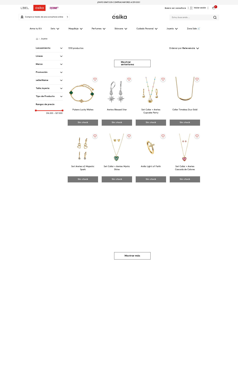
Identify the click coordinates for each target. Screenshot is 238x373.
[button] (49, 48)
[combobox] (194, 16)
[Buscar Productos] (215, 17)
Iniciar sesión (200, 8)
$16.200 (49, 113)
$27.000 (58, 113)
